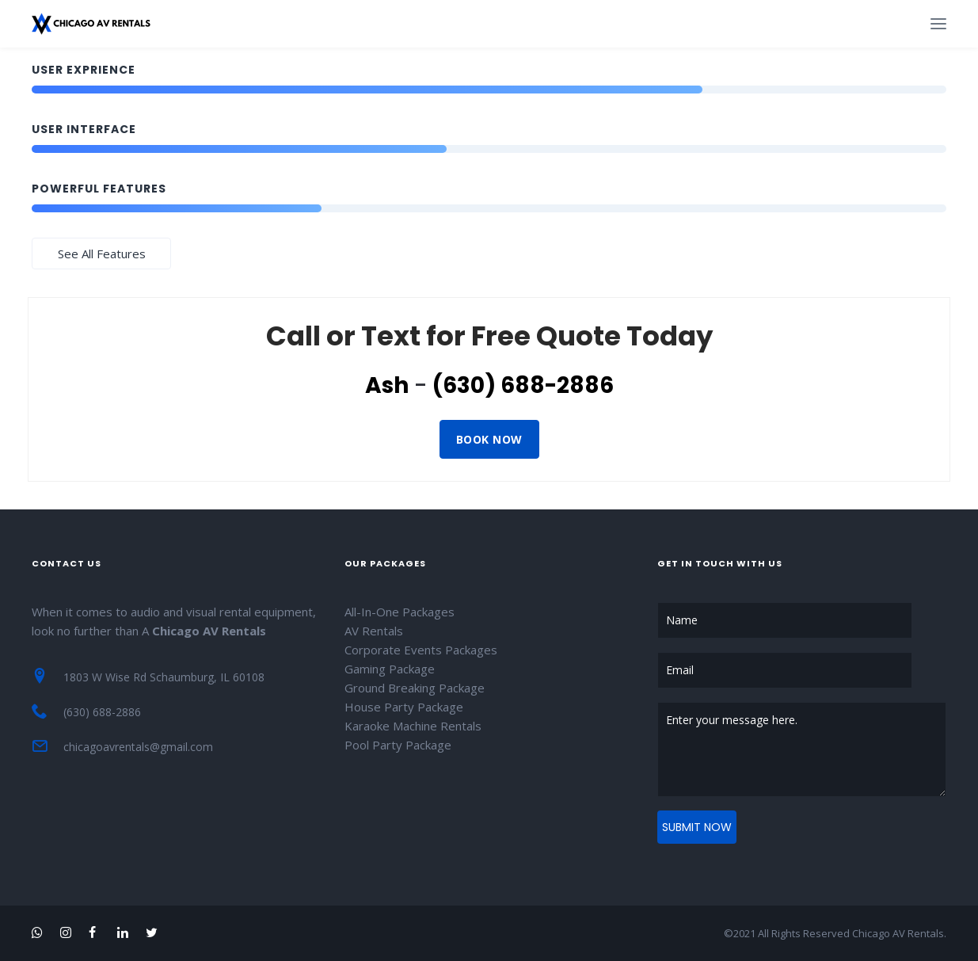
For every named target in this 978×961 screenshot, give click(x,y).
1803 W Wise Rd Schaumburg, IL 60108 (163, 677)
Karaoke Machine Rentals (412, 726)
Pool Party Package (397, 745)
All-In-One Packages (399, 612)
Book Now (489, 439)
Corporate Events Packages (420, 650)
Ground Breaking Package (414, 688)
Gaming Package (389, 669)
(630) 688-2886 (523, 385)
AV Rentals (373, 631)
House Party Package (403, 707)
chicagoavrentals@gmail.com (138, 746)
